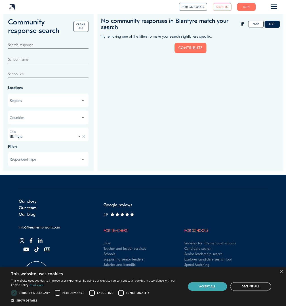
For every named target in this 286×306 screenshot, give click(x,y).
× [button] (281, 272)
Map (256, 23)
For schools (193, 7)
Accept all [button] (207, 286)
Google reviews (117, 205)
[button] (96, 300)
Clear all (81, 26)
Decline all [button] (251, 286)
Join (246, 7)
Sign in (222, 7)
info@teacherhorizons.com (39, 227)
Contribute (190, 48)
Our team (28, 207)
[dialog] (143, 286)
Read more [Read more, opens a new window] (36, 285)
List (272, 23)
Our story (28, 201)
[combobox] (47, 101)
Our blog (27, 214)
